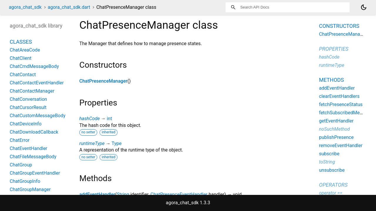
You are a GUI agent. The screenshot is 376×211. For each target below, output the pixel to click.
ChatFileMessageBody (33, 156)
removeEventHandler (340, 145)
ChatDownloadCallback (34, 132)
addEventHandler (97, 194)
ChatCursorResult (28, 107)
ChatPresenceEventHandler (178, 194)
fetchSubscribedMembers (346, 112)
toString (327, 162)
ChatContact (23, 74)
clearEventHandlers (339, 96)
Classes (21, 42)
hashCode (89, 118)
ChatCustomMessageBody (38, 115)
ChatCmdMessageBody (34, 66)
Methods (331, 80)
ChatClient (20, 58)
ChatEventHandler (28, 148)
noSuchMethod (334, 129)
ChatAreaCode (25, 50)
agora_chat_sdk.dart (69, 7)
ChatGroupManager (30, 189)
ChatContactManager (32, 91)
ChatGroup (21, 165)
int (109, 118)
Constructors (339, 26)
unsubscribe (332, 170)
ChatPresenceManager (103, 81)
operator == (330, 193)
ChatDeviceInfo (25, 124)
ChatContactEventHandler (37, 83)
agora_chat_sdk (25, 7)
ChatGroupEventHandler (35, 173)
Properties (333, 49)
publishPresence (336, 137)
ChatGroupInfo (25, 181)
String (123, 194)
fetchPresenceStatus (340, 104)
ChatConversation (28, 99)
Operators (333, 185)
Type (117, 143)
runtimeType (92, 143)
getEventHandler (336, 121)
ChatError (20, 140)
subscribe (329, 153)
